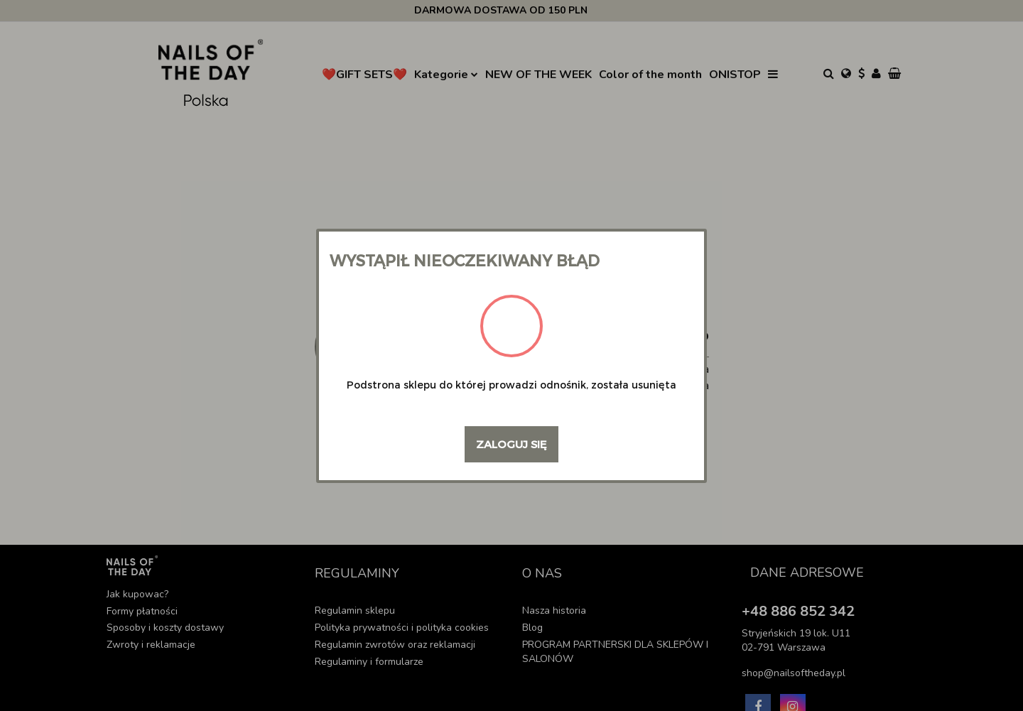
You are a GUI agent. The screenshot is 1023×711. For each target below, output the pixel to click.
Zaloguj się (511, 444)
